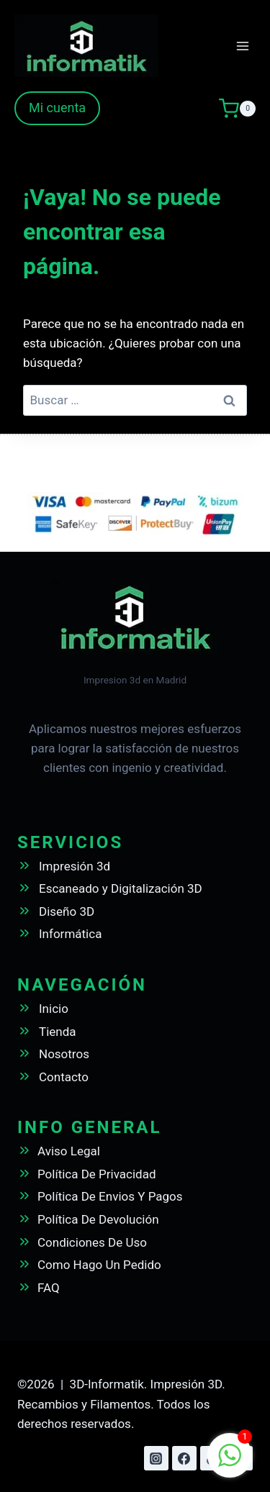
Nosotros (64, 1054)
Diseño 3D (66, 911)
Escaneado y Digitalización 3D (120, 888)
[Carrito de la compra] (237, 109)
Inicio (53, 1008)
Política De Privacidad (96, 1174)
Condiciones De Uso (92, 1242)
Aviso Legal (68, 1151)
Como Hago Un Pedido (99, 1264)
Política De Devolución (98, 1219)
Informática (70, 934)
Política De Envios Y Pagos (110, 1196)
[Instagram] (156, 1458)
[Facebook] (184, 1458)
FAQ (48, 1288)
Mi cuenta (57, 107)
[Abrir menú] (242, 46)
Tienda (57, 1031)
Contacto (64, 1077)
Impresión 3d (74, 866)
